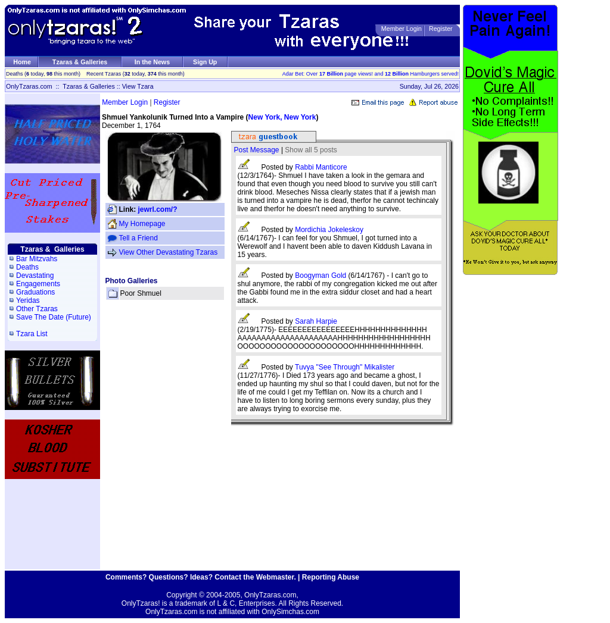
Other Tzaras (37, 309)
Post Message (256, 150)
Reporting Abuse (330, 577)
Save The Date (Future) (53, 317)
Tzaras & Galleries (80, 61)
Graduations (35, 292)
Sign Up (204, 61)
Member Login (401, 28)
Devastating (35, 275)
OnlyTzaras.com (29, 86)
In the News (152, 61)
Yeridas (28, 300)
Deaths (27, 267)
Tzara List (32, 334)
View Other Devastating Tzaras (168, 252)
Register (441, 28)
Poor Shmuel (140, 293)
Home (22, 61)
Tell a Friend (138, 238)
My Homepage (142, 224)
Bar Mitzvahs (36, 259)
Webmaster (275, 577)
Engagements (38, 284)
